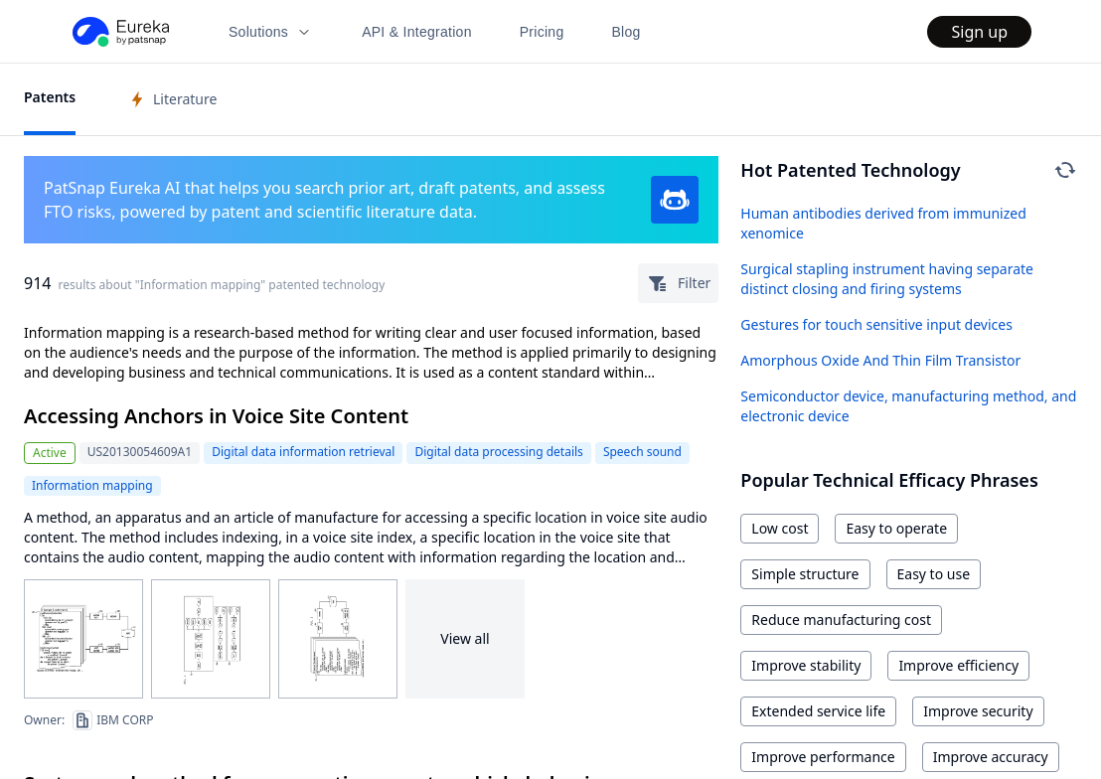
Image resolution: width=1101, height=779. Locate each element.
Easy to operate (896, 528)
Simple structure (805, 573)
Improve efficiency (958, 665)
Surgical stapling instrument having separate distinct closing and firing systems (886, 278)
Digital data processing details (498, 451)
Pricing (542, 32)
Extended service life (818, 710)
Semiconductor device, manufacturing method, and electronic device (908, 406)
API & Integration (417, 32)
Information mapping (92, 485)
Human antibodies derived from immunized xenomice (882, 223)
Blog (626, 32)
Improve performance (822, 756)
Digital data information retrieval (303, 451)
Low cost (779, 528)
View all (464, 638)
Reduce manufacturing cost (841, 619)
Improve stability (806, 665)
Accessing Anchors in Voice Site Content (216, 415)
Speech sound (642, 451)
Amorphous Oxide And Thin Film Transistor (880, 360)
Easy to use (934, 573)
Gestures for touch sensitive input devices (876, 324)
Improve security (977, 710)
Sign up (979, 32)
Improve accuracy (990, 756)
